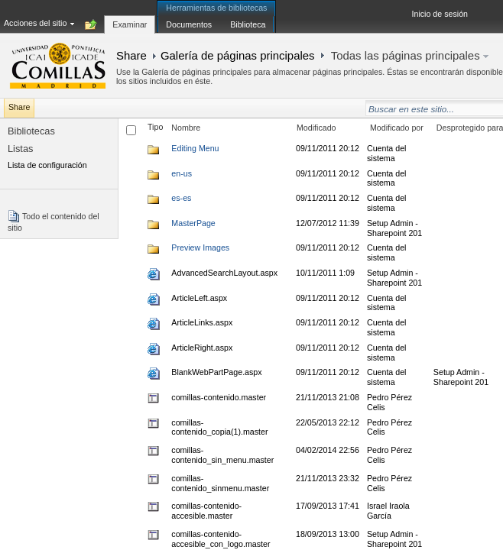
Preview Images (200, 247)
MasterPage (193, 223)
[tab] (129, 16)
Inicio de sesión (440, 13)
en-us (181, 173)
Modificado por (396, 127)
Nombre (185, 127)
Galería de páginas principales (238, 55)
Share (131, 55)
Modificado (316, 127)
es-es (181, 197)
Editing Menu (195, 148)
